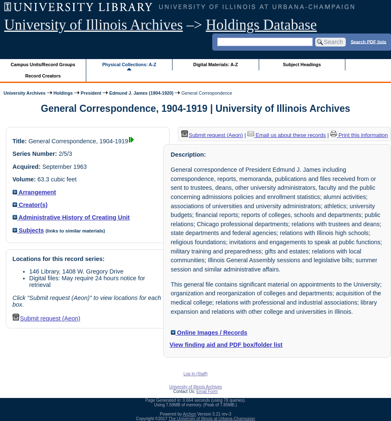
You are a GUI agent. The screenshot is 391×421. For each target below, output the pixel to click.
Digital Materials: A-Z (215, 64)
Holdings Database (261, 25)
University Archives (24, 93)
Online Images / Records (209, 332)
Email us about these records (286, 135)
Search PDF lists (368, 41)
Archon (189, 414)
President (91, 93)
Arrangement (34, 192)
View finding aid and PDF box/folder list (226, 344)
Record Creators (43, 75)
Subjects (28, 230)
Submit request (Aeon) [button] (46, 318)
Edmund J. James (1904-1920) (141, 93)
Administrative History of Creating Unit (71, 217)
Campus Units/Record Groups (43, 64)
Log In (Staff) (195, 374)
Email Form (207, 391)
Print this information (359, 135)
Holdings (63, 93)
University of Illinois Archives (93, 25)
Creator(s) (30, 204)
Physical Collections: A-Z (129, 64)
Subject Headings (302, 64)
